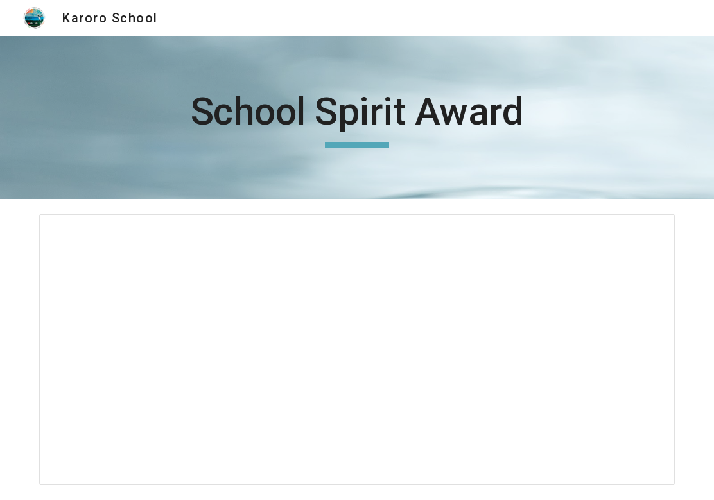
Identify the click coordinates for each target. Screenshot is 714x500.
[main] (357, 117)
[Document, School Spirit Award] (357, 349)
